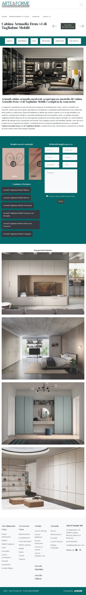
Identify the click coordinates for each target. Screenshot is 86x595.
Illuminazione (24, 534)
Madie (21, 548)
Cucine (38, 526)
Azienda (54, 526)
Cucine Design (41, 531)
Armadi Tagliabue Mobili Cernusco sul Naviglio (18, 214)
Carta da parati (25, 541)
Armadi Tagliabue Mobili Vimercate (17, 205)
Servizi (53, 531)
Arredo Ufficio (38, 577)
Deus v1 (47, 16)
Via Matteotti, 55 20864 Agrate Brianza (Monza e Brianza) (73, 534)
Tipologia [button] (46, 41)
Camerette (6, 564)
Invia (61, 201)
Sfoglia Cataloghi (54, 546)
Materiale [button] (22, 41)
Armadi (36, 16)
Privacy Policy (70, 196)
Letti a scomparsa (6, 556)
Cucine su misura (39, 548)
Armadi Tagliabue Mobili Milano (16, 190)
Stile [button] (34, 41)
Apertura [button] (59, 41)
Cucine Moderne (38, 535)
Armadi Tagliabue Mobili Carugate (17, 234)
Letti (4, 547)
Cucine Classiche (39, 541)
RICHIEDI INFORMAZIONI (68, 26)
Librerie (22, 559)
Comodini (6, 551)
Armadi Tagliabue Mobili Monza (16, 198)
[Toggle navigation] (81, 4)
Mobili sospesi (25, 545)
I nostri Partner (56, 541)
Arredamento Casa (19, 16)
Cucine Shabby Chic (40, 554)
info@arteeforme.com (75, 545)
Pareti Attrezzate (6, 535)
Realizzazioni (56, 534)
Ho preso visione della (62, 196)
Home (4, 16)
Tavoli (21, 555)
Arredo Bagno (7, 568)
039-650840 (71, 541)
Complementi (24, 538)
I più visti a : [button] (74, 41)
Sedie (21, 552)
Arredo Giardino (39, 567)
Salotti (4, 540)
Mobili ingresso (8, 544)
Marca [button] (10, 41)
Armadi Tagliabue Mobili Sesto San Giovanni (17, 224)
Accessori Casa (24, 527)
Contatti (53, 538)
